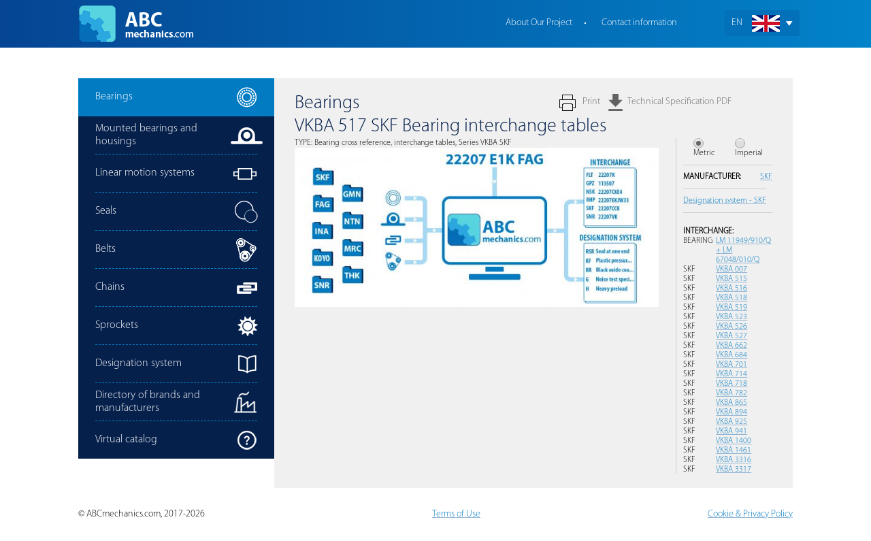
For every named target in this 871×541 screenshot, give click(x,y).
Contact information (639, 23)
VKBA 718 (731, 384)
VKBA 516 (731, 288)
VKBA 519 (731, 308)
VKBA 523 (731, 317)
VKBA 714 (731, 374)
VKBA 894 (731, 412)
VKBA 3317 (733, 469)
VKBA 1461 (733, 450)
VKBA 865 (731, 403)
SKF (766, 177)
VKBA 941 (731, 431)
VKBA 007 (731, 269)
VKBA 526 (731, 327)
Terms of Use (456, 514)
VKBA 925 (731, 422)
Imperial (749, 153)
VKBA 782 (731, 393)
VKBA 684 (731, 355)
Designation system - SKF (724, 201)
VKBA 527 (731, 336)
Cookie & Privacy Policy (750, 514)
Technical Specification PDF (679, 102)
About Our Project (539, 23)
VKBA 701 (731, 365)
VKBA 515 (731, 279)
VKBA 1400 (733, 441)
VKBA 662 (731, 346)
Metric (703, 153)
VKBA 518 (731, 298)
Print (591, 102)
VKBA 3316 (733, 460)
